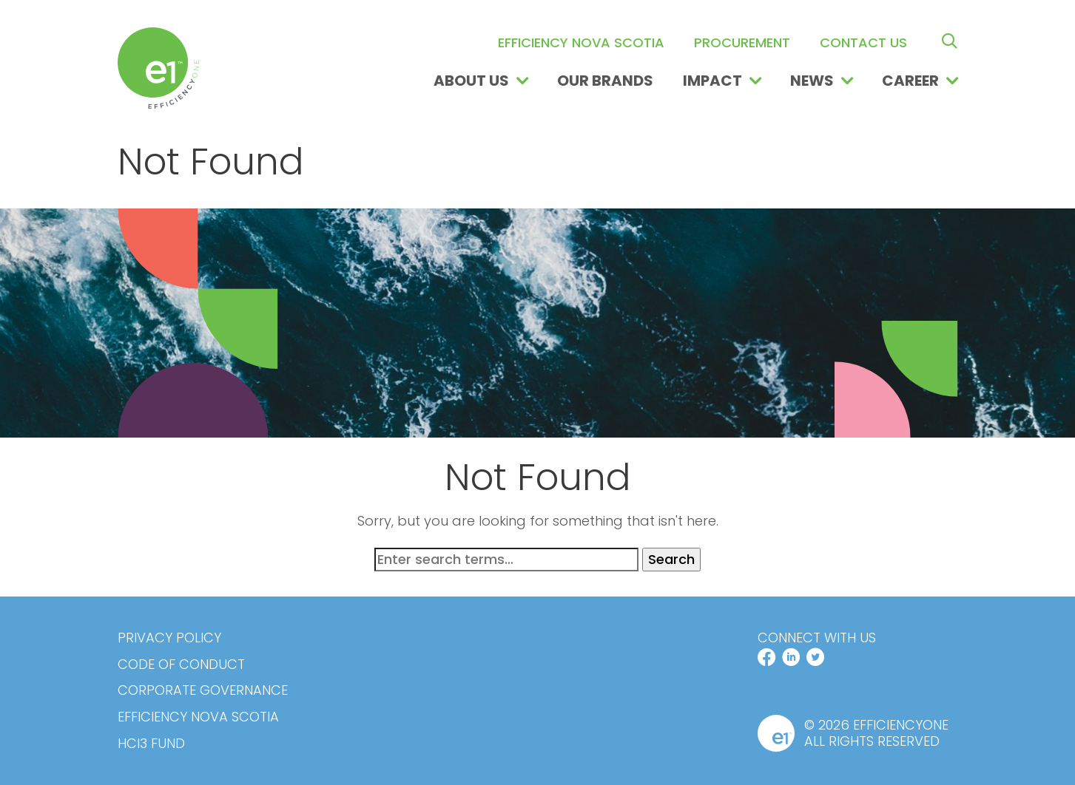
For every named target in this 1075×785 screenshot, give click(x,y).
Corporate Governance (203, 690)
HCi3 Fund (151, 743)
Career (910, 80)
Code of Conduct (181, 664)
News (812, 80)
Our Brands (605, 80)
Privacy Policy (169, 638)
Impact (712, 80)
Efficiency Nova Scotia (581, 42)
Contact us (863, 42)
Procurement (742, 42)
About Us (471, 80)
